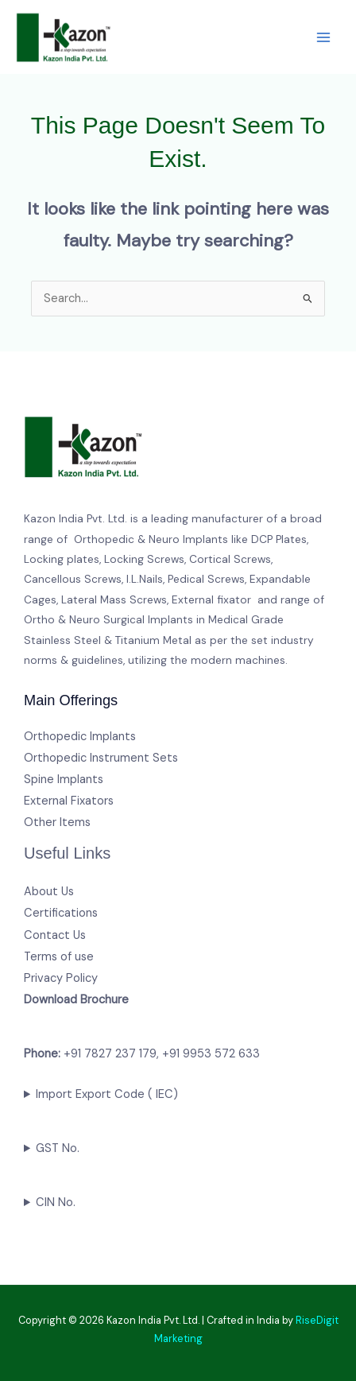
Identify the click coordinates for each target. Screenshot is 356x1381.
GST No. (57, 1148)
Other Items (57, 822)
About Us (49, 891)
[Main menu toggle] (323, 37)
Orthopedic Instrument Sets (101, 758)
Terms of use (59, 956)
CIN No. (55, 1202)
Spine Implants (63, 779)
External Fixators (69, 801)
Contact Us (55, 935)
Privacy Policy (61, 978)
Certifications (61, 913)
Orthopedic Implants (80, 736)
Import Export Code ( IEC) (107, 1094)
